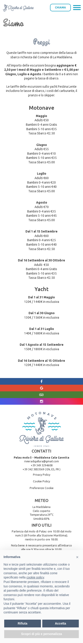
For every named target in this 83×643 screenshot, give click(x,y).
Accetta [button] (60, 623)
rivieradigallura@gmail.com (41, 461)
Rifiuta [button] (22, 623)
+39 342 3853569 (33, 469)
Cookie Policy (41, 481)
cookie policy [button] (35, 577)
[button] (77, 557)
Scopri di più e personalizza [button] (41, 634)
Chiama (60, 7)
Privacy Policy (41, 474)
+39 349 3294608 (41, 465)
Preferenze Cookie (42, 487)
